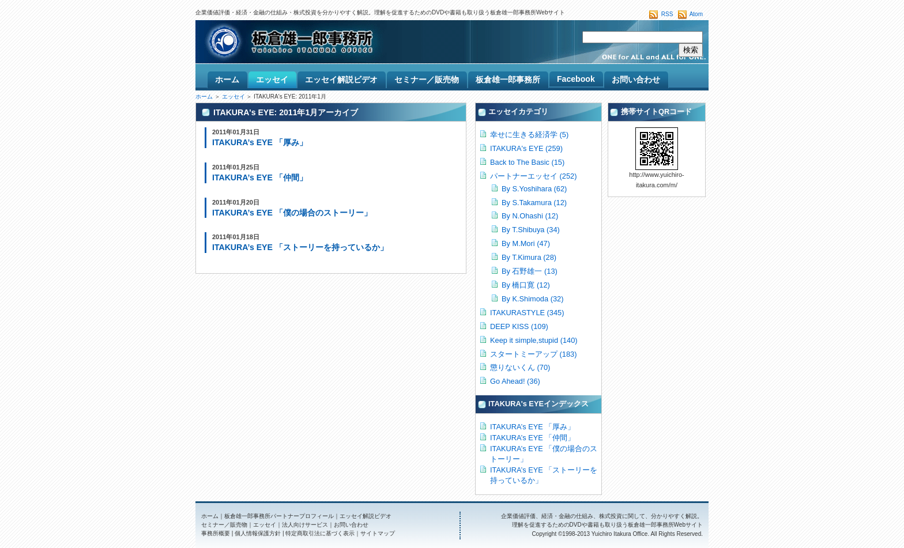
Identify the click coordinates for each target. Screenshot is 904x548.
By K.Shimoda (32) (532, 298)
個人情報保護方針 (258, 533)
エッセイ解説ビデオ (365, 516)
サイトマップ (377, 533)
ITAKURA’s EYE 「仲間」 (259, 177)
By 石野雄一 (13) (530, 271)
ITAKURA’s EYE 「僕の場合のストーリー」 (292, 212)
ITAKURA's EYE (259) (526, 148)
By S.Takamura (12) (534, 202)
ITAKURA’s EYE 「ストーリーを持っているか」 (300, 247)
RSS (667, 14)
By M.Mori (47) (526, 243)
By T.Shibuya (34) (531, 229)
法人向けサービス (305, 524)
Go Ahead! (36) (515, 381)
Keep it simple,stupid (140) (534, 340)
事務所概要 (215, 533)
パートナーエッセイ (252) (533, 176)
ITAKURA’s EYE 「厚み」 (259, 142)
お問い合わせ (351, 524)
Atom (696, 14)
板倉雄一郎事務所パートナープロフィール (279, 516)
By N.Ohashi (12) (530, 215)
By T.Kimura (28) (529, 257)
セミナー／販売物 (224, 524)
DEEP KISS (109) (519, 326)
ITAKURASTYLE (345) (527, 312)
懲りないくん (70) (520, 367)
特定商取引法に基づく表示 (320, 533)
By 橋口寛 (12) (526, 285)
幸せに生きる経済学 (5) (529, 134)
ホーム (204, 96)
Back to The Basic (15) (527, 162)
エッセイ (233, 96)
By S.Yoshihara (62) (534, 188)
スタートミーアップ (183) (533, 354)
